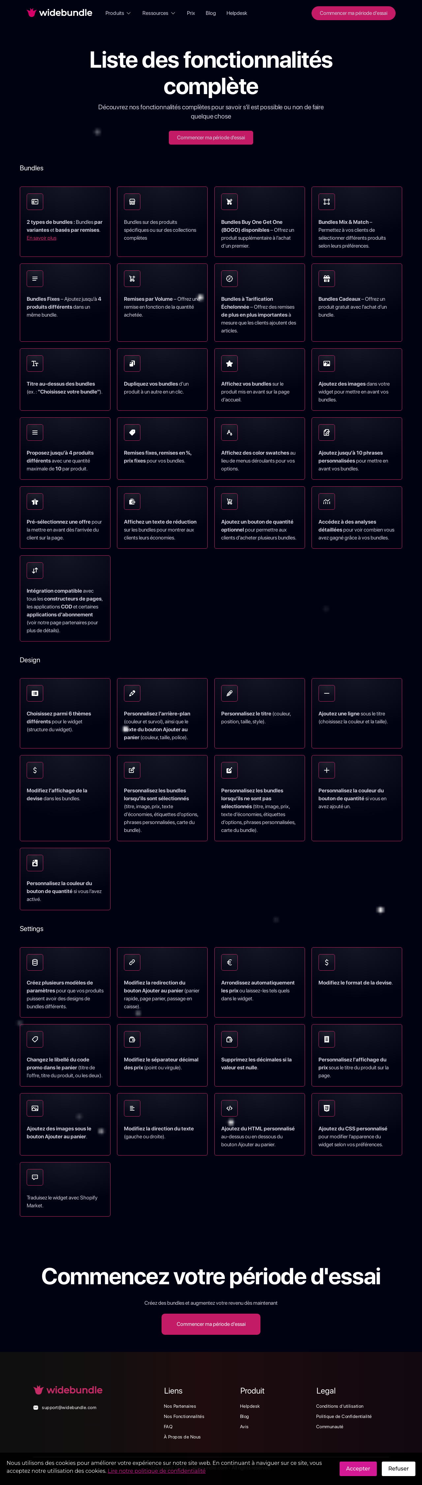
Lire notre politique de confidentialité (157, 1471)
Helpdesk (236, 13)
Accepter (358, 1469)
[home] (59, 13)
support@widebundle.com (69, 1407)
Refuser (398, 1469)
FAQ (168, 1426)
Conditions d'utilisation (340, 1406)
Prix (191, 13)
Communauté (330, 1426)
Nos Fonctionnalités (184, 1416)
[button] (118, 13)
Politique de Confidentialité (344, 1416)
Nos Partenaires (180, 1406)
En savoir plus (41, 238)
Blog (211, 13)
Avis (244, 1426)
